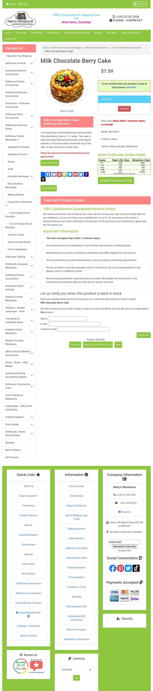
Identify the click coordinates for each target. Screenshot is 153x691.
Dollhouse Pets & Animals (19, 288)
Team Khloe (28, 564)
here (60, 224)
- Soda (9, 169)
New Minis (36, 32)
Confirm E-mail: (48, 329)
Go (76, 677)
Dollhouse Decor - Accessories (19, 116)
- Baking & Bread (14, 194)
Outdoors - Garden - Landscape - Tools (19, 309)
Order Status (76, 495)
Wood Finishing (28, 635)
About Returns (76, 538)
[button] (140, 4)
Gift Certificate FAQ (76, 606)
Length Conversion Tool (116, 180)
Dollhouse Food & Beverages (67, 47)
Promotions (53, 32)
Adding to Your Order (76, 548)
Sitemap (28, 554)
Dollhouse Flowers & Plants (19, 127)
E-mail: (44, 324)
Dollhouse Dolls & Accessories (19, 277)
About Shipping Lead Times (76, 517)
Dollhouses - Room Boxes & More (19, 433)
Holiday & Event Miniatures (19, 331)
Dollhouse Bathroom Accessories (16, 94)
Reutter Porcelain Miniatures (14, 342)
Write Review (48, 188)
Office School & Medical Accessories (19, 353)
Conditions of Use (76, 587)
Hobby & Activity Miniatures (19, 298)
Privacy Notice (76, 577)
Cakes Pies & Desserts (96, 47)
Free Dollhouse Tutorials (28, 603)
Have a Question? (131, 32)
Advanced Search (28, 534)
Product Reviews (28, 515)
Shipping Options (76, 528)
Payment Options (76, 567)
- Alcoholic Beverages (19, 176)
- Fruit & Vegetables (16, 249)
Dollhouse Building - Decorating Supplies (19, 375)
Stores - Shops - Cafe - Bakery (19, 364)
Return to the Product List (97, 344)
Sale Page (21, 32)
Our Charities (28, 573)
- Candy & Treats (14, 234)
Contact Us (10, 38)
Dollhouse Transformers (28, 593)
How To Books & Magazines (14, 397)
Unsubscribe (124, 550)
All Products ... (13, 457)
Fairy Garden (19, 424)
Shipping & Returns (76, 505)
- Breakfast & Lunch (16, 154)
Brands (98, 32)
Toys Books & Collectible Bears (19, 320)
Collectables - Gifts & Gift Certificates (18, 408)
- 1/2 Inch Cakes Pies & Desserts (18, 225)
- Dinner (10, 161)
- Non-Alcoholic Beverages (14, 185)
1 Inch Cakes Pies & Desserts (126, 47)
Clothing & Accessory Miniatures (19, 266)
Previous (75, 344)
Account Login (76, 486)
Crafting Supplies (19, 417)
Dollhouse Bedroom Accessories (19, 72)
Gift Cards (111, 32)
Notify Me (144, 335)
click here (131, 87)
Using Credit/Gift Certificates (76, 618)
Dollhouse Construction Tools (19, 386)
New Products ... (14, 450)
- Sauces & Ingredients (17, 242)
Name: (44, 318)
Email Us (124, 512)
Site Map (76, 596)
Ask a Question (50, 162)
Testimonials (28, 544)
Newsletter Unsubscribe (76, 639)
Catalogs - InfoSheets (28, 626)
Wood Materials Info (28, 614)
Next (118, 344)
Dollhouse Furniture (19, 63)
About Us (28, 486)
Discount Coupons (76, 629)
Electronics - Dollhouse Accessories (17, 105)
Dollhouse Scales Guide (76, 32)
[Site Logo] (27, 19)
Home (11, 4)
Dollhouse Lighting (19, 256)
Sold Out (124, 108)
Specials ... (11, 442)
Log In (23, 4)
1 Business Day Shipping (18, 55)
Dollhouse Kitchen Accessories (19, 83)
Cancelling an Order (76, 557)
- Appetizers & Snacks (17, 147)
